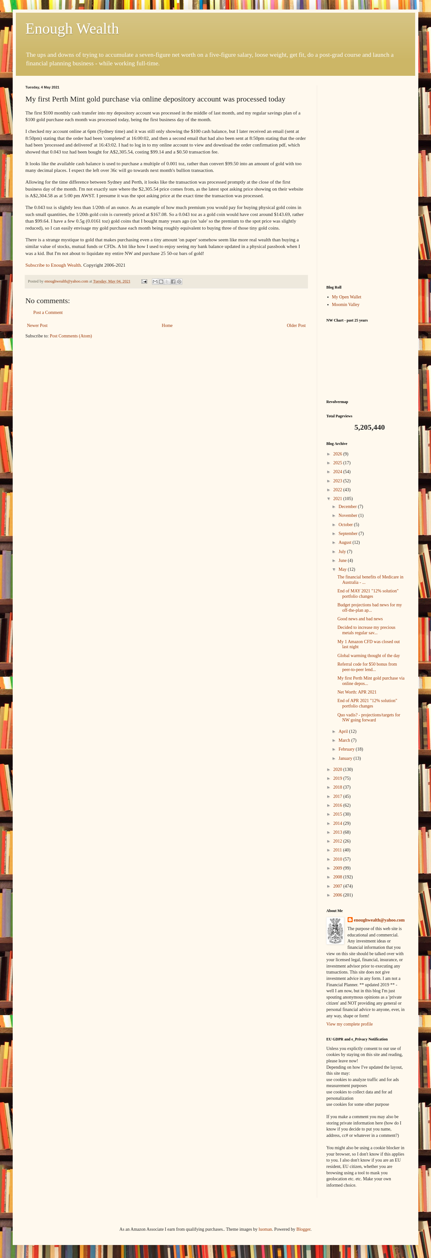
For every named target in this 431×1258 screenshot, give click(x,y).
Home (167, 325)
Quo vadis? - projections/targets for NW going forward (368, 718)
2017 (338, 796)
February (347, 749)
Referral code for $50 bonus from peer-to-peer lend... (367, 667)
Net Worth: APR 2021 (356, 692)
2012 (338, 841)
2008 (338, 877)
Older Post (296, 325)
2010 (338, 859)
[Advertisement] (366, 180)
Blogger (303, 1229)
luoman (265, 1229)
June (343, 560)
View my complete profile (349, 1024)
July (342, 551)
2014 (338, 823)
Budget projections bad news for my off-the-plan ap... (369, 608)
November (348, 515)
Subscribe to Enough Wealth (53, 265)
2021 (338, 498)
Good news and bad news (360, 618)
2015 (338, 814)
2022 (338, 489)
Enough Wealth (72, 28)
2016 (338, 805)
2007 (338, 886)
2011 (338, 850)
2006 (338, 895)
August (345, 542)
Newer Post (37, 325)
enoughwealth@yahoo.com (379, 920)
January (345, 758)
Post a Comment (48, 312)
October (346, 524)
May (343, 569)
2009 (338, 868)
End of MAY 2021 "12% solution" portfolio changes (368, 594)
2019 (338, 778)
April (343, 731)
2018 (338, 787)
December (348, 506)
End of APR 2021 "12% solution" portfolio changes (367, 703)
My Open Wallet (347, 297)
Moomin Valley (346, 304)
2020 (338, 769)
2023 (338, 481)
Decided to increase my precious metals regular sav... (366, 630)
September (348, 533)
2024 (338, 471)
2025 (338, 462)
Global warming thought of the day (368, 655)
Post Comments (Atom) (71, 336)
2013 (338, 832)
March (344, 740)
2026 (338, 454)
